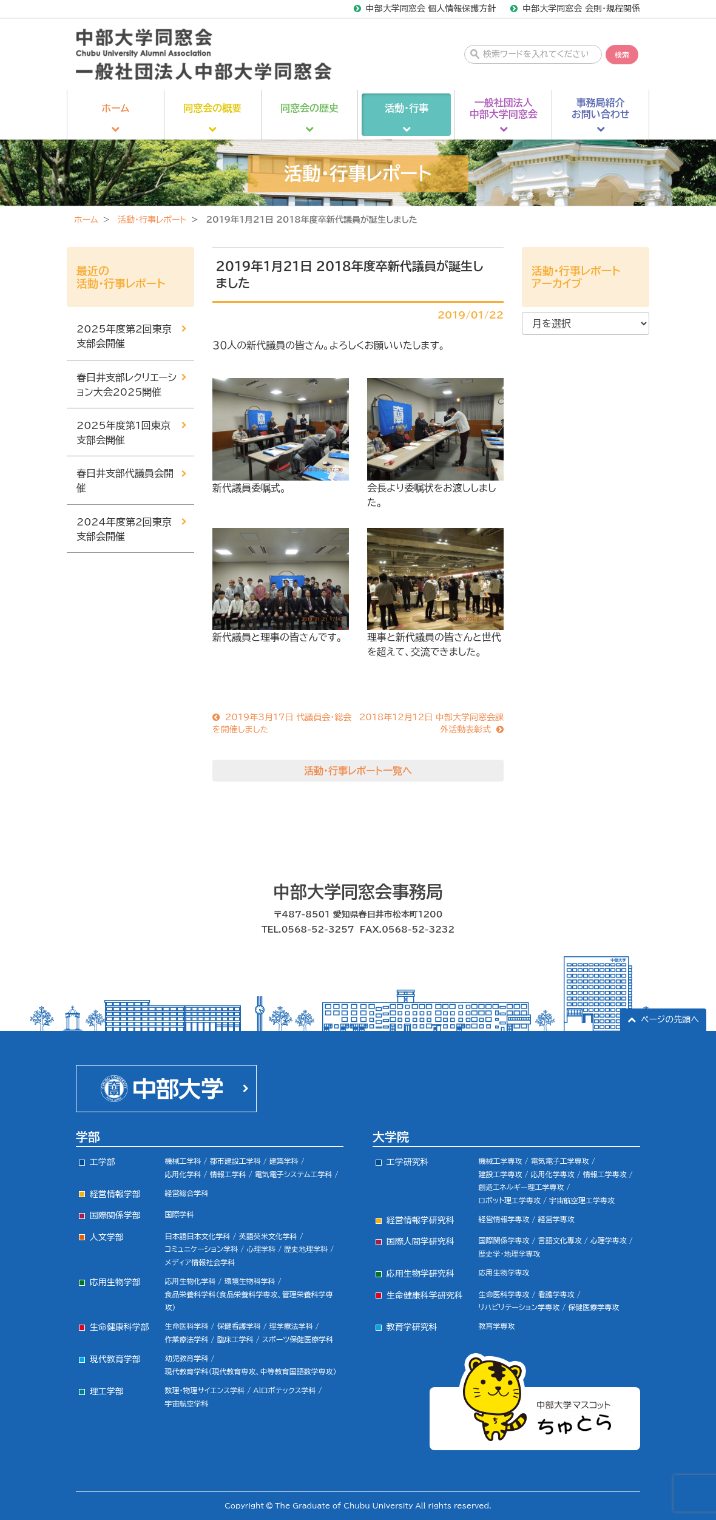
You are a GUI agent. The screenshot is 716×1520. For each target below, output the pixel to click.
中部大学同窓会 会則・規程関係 (581, 8)
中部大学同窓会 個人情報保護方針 (431, 8)
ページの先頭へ (670, 1019)
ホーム (86, 219)
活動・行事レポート (152, 219)
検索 (622, 54)
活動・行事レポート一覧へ (358, 770)
